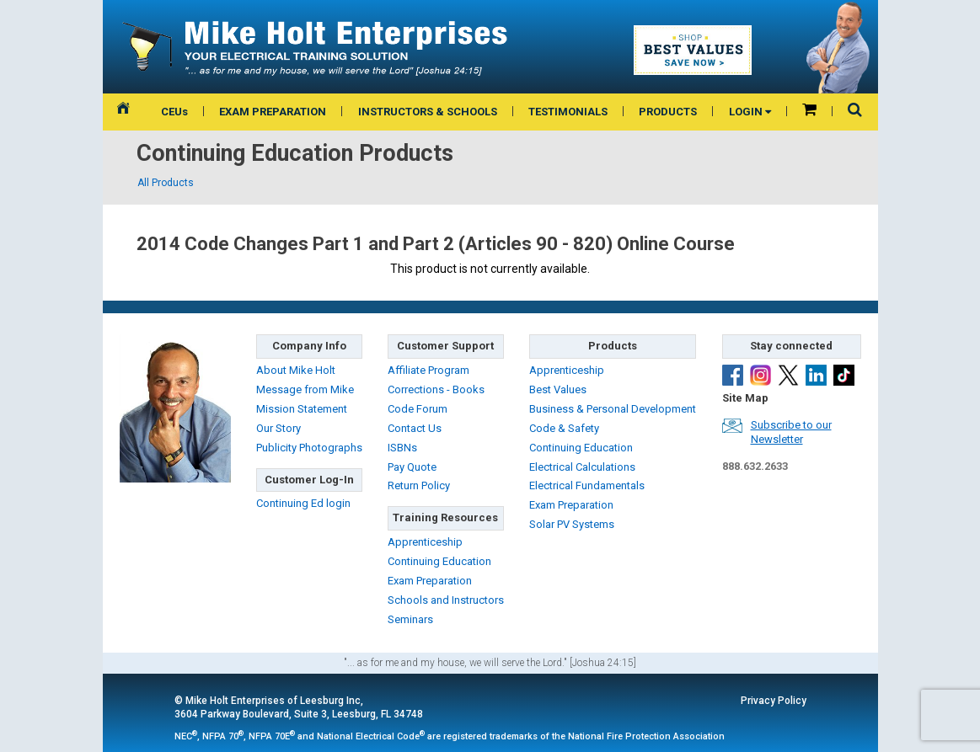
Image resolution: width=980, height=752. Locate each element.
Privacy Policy (773, 701)
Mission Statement (301, 409)
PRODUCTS (668, 111)
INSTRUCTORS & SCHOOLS (427, 111)
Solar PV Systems (571, 524)
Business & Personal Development (612, 409)
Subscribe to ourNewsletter (791, 432)
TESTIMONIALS (568, 111)
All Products (165, 183)
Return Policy (419, 485)
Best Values (557, 389)
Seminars (410, 619)
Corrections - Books (436, 389)
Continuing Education (439, 561)
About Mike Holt (295, 370)
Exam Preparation (430, 580)
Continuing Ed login (303, 503)
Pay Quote (412, 467)
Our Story (278, 428)
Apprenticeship (425, 542)
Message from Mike (305, 389)
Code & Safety (564, 428)
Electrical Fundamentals (587, 485)
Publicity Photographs (309, 447)
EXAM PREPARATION (272, 111)
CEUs (174, 111)
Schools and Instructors (446, 600)
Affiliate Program (428, 370)
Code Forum (417, 409)
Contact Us (415, 428)
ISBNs (402, 447)
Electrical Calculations (582, 467)
